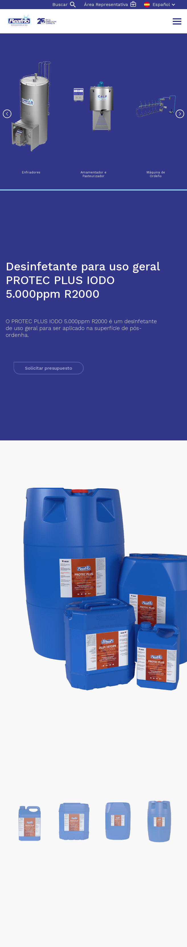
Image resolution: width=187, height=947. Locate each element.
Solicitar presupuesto (61, 368)
